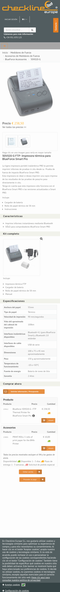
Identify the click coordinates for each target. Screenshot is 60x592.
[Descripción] (33, 415)
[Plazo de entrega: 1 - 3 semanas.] (49, 413)
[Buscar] (32, 29)
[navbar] (5, 46)
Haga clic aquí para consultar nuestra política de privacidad (26, 579)
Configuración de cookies (17, 590)
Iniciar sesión (11, 19)
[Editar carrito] (30, 472)
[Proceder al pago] (32, 479)
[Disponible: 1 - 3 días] (49, 441)
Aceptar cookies (15, 584)
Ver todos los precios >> (14, 127)
